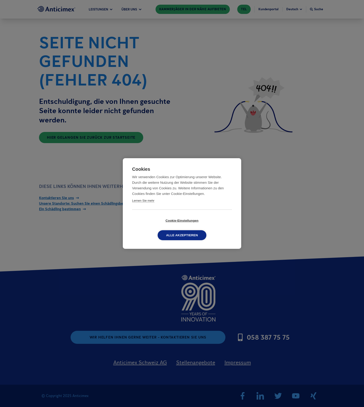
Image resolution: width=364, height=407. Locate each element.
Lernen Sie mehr (143, 208)
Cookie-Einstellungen (155, 228)
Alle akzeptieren (209, 228)
